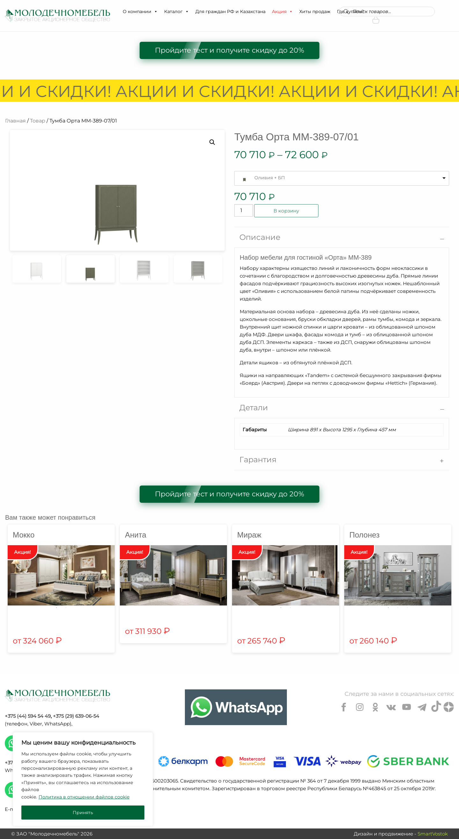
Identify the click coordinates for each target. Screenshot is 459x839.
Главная (15, 121)
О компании (140, 11)
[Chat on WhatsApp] (236, 707)
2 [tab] (66, 608)
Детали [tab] (253, 407)
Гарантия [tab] (258, 459)
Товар (37, 121)
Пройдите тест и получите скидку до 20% (229, 50)
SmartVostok (433, 834)
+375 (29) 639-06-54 (76, 716)
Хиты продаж (315, 11)
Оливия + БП (269, 178)
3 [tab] (407, 608)
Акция (282, 11)
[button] (155, 11)
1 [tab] (56, 608)
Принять (83, 812)
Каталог (176, 11)
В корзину (286, 211)
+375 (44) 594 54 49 (28, 716)
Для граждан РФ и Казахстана (230, 11)
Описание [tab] (259, 237)
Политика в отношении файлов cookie (84, 797)
